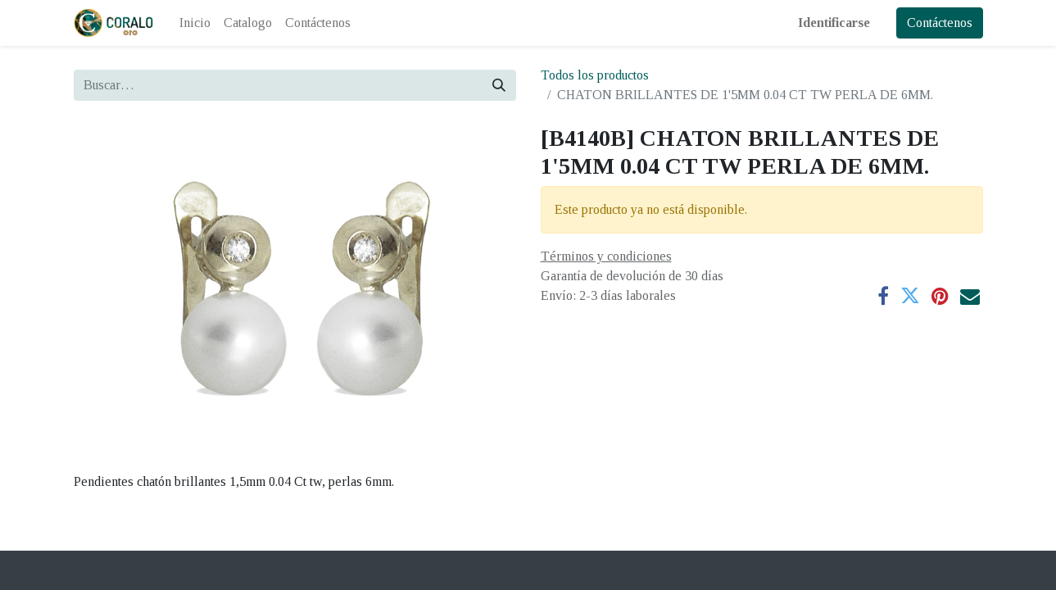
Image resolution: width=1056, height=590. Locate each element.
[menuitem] (195, 23)
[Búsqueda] (499, 85)
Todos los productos (595, 75)
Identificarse (834, 23)
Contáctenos (939, 23)
